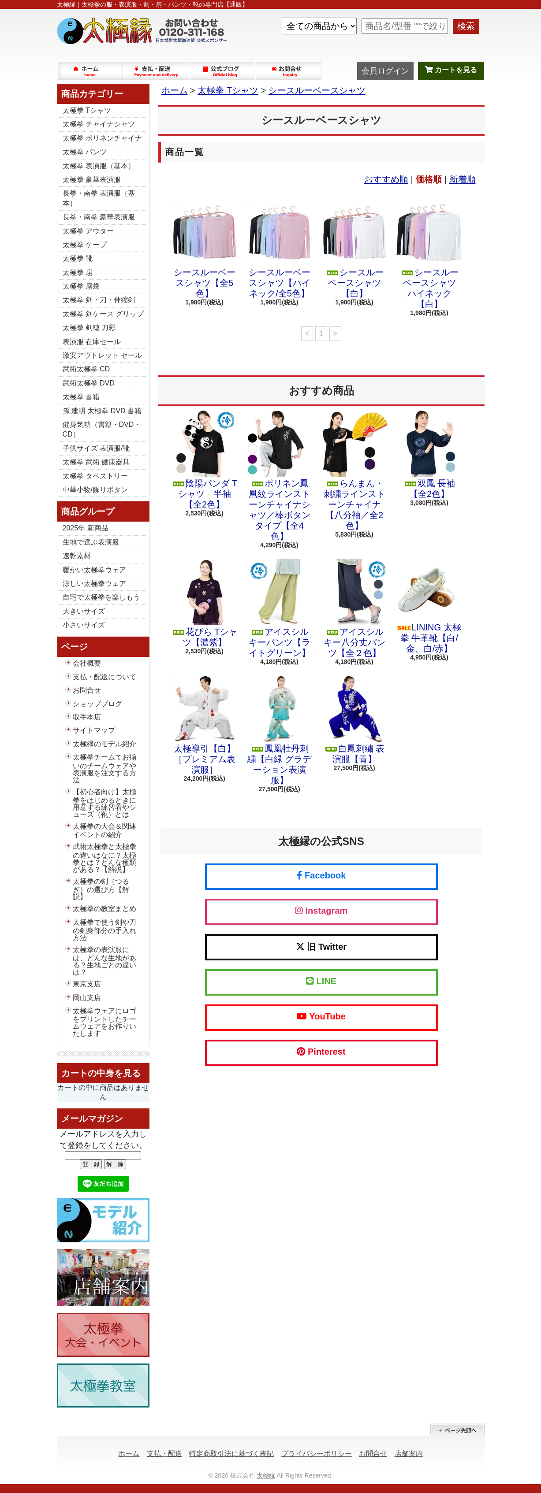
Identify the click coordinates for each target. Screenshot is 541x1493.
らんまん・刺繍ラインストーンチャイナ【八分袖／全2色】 (354, 470)
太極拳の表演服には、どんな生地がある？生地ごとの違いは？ (104, 961)
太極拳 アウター (88, 231)
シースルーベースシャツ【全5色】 (205, 249)
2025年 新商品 (85, 528)
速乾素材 (77, 555)
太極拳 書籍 (81, 396)
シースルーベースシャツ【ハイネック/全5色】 (279, 249)
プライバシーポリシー (316, 1453)
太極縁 (266, 1475)
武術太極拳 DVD (89, 383)
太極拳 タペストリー (95, 476)
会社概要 (87, 663)
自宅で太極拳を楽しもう (101, 597)
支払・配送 (164, 1453)
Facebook (321, 875)
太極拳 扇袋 (81, 286)
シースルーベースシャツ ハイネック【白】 (429, 254)
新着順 (462, 179)
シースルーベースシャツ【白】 (354, 249)
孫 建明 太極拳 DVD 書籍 (102, 411)
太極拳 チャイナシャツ (99, 124)
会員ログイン (385, 71)
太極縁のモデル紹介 (104, 744)
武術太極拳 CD (86, 369)
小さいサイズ (84, 625)
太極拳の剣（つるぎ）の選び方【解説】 (101, 889)
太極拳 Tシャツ (87, 110)
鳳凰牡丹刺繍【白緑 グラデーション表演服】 (279, 730)
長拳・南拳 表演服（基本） (99, 198)
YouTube (321, 1016)
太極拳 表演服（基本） (99, 166)
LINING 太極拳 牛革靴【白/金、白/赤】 (429, 606)
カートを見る (451, 70)
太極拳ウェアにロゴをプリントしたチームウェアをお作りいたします (104, 1022)
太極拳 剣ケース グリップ (103, 314)
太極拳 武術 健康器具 (96, 462)
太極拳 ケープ (85, 244)
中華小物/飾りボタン (95, 489)
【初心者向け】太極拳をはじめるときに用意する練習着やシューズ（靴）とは (104, 803)
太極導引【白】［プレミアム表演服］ (205, 725)
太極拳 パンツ (85, 152)
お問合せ (289, 71)
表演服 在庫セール (92, 341)
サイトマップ (94, 730)
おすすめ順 (386, 179)
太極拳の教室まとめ (104, 908)
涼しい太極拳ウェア (94, 583)
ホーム (90, 71)
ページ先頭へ (457, 1429)
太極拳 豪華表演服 (92, 179)
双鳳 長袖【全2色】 (429, 455)
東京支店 (87, 984)
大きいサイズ (84, 611)
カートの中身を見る (101, 1073)
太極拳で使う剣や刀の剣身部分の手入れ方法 (104, 930)
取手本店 (87, 717)
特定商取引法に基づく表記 (231, 1453)
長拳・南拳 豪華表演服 (99, 217)
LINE (321, 981)
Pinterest (321, 1051)
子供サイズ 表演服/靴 (96, 448)
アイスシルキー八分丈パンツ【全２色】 (354, 608)
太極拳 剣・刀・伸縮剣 (99, 300)
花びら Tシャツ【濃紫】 (205, 603)
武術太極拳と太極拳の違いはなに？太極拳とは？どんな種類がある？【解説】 (104, 858)
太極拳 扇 (78, 272)
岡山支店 (87, 997)
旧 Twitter (321, 947)
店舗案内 (409, 1453)
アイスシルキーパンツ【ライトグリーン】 (279, 608)
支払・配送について (156, 71)
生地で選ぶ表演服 (91, 542)
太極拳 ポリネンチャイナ (102, 138)
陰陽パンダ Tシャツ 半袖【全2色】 (205, 460)
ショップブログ (223, 71)
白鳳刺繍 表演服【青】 (354, 720)
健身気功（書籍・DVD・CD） (102, 429)
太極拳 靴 (78, 258)
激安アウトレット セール (102, 355)
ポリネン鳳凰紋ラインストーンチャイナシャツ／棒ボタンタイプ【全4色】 (279, 476)
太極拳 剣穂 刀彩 (89, 327)
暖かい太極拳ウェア (94, 570)
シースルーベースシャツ (317, 90)
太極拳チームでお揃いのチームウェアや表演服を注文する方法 (104, 768)
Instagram (321, 910)
